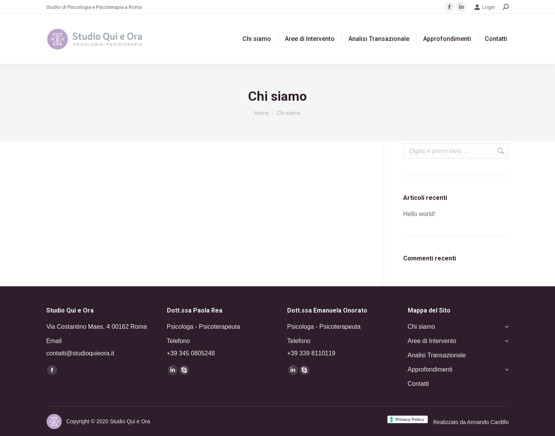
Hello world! (419, 214)
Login (484, 7)
